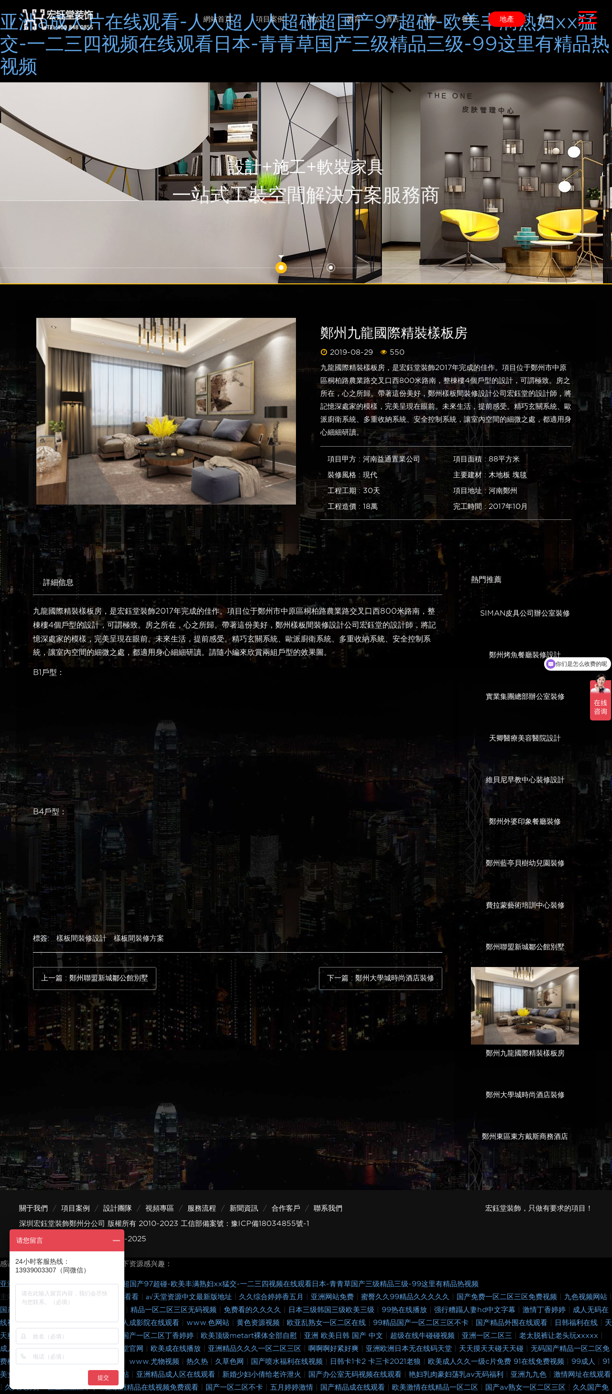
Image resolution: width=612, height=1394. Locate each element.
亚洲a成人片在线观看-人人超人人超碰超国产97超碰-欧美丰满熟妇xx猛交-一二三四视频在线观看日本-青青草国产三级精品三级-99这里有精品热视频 (305, 44)
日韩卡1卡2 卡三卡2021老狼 (376, 1361)
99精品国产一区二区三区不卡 (422, 1322)
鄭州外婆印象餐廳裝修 (525, 821)
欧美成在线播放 (177, 1348)
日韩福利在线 (577, 1322)
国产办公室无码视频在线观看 (356, 1374)
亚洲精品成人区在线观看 (177, 1374)
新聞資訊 (244, 1208)
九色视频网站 (587, 1297)
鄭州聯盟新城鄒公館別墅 (525, 947)
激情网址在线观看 (582, 1374)
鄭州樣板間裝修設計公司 (317, 625)
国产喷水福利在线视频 (288, 1361)
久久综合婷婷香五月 (272, 1297)
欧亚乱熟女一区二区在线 (327, 1322)
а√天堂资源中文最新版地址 (190, 1297)
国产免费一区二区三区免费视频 (508, 1297)
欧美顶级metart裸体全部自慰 (250, 1335)
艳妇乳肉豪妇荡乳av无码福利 (457, 1374)
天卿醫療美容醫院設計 (525, 738)
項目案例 (75, 1208)
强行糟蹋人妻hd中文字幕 (476, 1309)
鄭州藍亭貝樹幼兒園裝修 (525, 863)
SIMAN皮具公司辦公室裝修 (525, 613)
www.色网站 (209, 1322)
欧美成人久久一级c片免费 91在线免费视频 (497, 1361)
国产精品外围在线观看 (513, 1322)
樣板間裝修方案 (139, 938)
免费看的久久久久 (254, 1309)
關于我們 (33, 1208)
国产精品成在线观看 (353, 1387)
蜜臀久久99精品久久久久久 (406, 1297)
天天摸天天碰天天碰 (492, 1348)
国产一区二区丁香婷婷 (159, 1335)
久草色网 (230, 1361)
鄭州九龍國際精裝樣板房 (525, 1053)
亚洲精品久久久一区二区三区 (256, 1348)
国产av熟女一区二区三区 (526, 1387)
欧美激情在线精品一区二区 (436, 1387)
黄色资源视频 (259, 1322)
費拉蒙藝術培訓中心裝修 (525, 905)
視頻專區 (159, 1208)
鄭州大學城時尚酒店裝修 (525, 1094)
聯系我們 (328, 1208)
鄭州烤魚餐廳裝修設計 (525, 655)
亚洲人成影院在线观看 (145, 1322)
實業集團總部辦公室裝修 (525, 696)
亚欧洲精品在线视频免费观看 (153, 1387)
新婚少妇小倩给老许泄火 (263, 1374)
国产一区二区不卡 (235, 1387)
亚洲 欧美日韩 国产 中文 (344, 1335)
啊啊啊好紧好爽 (334, 1348)
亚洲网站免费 (333, 1297)
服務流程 (201, 1208)
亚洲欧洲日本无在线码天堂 (410, 1348)
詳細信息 (58, 582)
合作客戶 (286, 1208)
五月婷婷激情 (293, 1387)
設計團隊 (117, 1208)
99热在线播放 (405, 1309)
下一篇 (380, 978)
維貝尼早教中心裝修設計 (525, 780)
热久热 (198, 1361)
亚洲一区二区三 (488, 1335)
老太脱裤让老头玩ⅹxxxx (560, 1335)
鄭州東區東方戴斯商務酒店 (525, 1136)
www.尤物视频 (155, 1361)
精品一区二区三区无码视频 (175, 1309)
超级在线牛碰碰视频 (423, 1335)
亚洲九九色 (530, 1374)
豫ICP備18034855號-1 (270, 1223)
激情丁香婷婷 (545, 1309)
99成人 (584, 1361)
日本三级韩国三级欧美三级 (332, 1309)
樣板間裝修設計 (81, 938)
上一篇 (94, 978)
